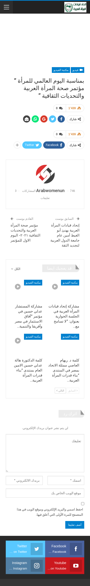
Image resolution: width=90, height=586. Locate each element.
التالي (60, 390)
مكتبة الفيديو (61, 70)
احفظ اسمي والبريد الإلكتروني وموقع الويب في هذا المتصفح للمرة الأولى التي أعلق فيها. (50, 511)
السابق (73, 390)
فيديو (77, 70)
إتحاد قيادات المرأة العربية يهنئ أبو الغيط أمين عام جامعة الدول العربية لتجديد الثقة (64, 235)
